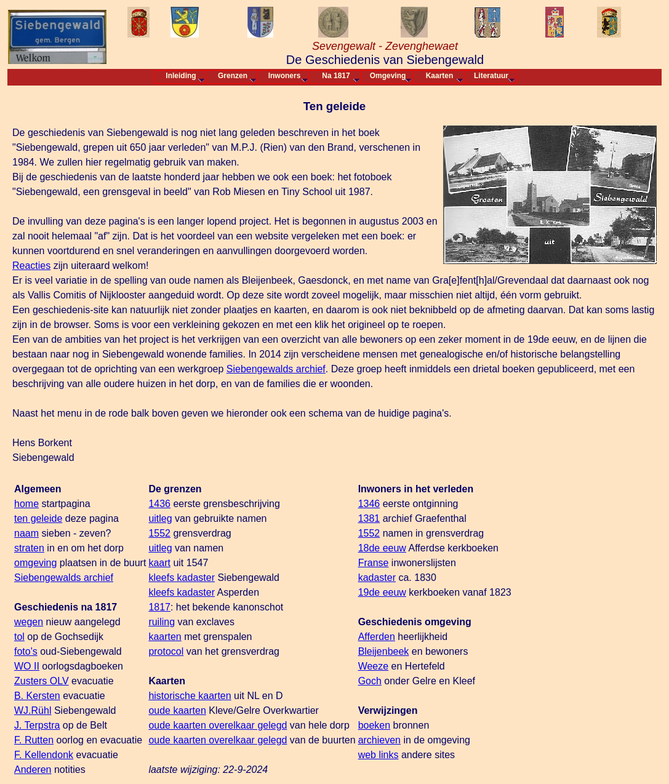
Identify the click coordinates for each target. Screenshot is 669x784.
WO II (26, 666)
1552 (159, 533)
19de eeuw (382, 592)
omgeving (35, 563)
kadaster (377, 577)
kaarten (164, 636)
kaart (159, 563)
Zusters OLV (41, 681)
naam (26, 533)
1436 (159, 503)
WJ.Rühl (32, 710)
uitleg (160, 518)
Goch (370, 681)
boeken (374, 725)
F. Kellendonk (43, 755)
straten (29, 548)
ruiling (161, 622)
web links (378, 755)
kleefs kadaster (181, 577)
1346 (369, 503)
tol (19, 636)
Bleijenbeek (383, 651)
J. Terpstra (37, 725)
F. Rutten (34, 740)
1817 (159, 607)
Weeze (373, 666)
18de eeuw (382, 548)
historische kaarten (189, 695)
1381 (369, 518)
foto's (26, 651)
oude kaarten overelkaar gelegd (217, 725)
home (26, 503)
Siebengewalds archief (276, 369)
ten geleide (38, 518)
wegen (28, 622)
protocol (165, 651)
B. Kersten (37, 695)
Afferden (376, 636)
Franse (373, 563)
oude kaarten (177, 710)
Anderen (33, 769)
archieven (379, 740)
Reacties (31, 265)
